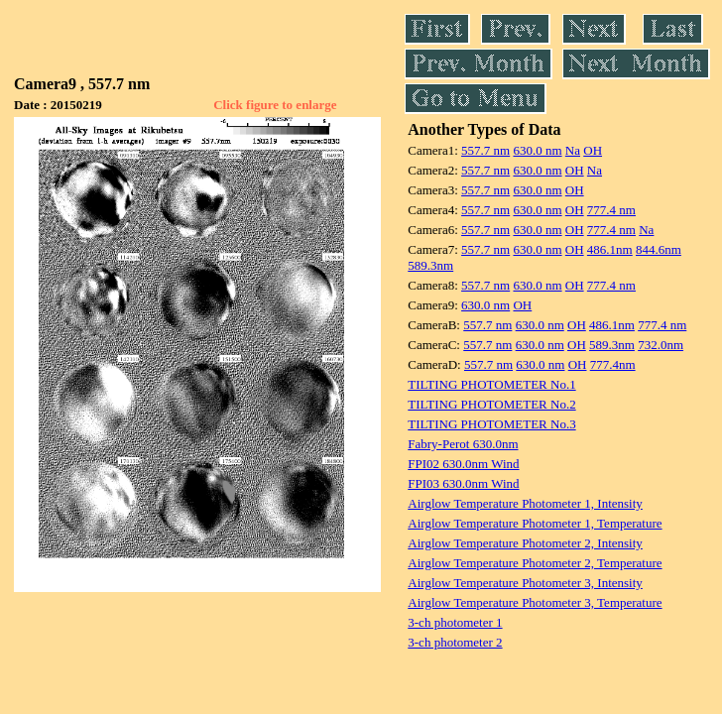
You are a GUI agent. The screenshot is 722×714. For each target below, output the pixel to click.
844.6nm (658, 249)
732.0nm (660, 344)
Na (572, 150)
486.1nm (610, 249)
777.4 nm (611, 209)
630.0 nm (537, 150)
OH (592, 150)
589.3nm (430, 265)
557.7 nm (485, 150)
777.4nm (613, 364)
